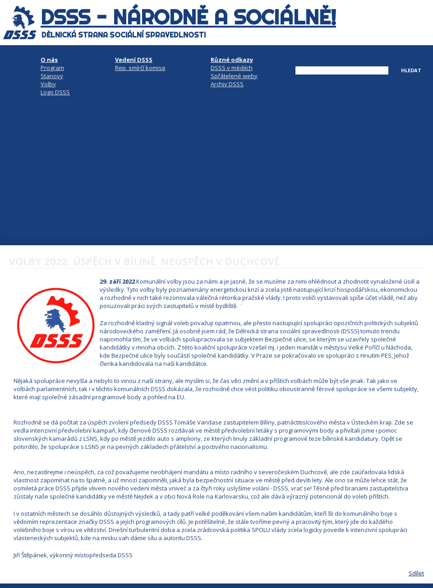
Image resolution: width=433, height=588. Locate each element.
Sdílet (416, 573)
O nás (49, 60)
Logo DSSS (55, 92)
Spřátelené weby (234, 76)
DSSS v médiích (232, 68)
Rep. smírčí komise (140, 68)
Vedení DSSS (133, 60)
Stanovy (52, 76)
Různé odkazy (232, 60)
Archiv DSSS (227, 84)
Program (52, 68)
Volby (48, 84)
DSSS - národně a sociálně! (188, 17)
